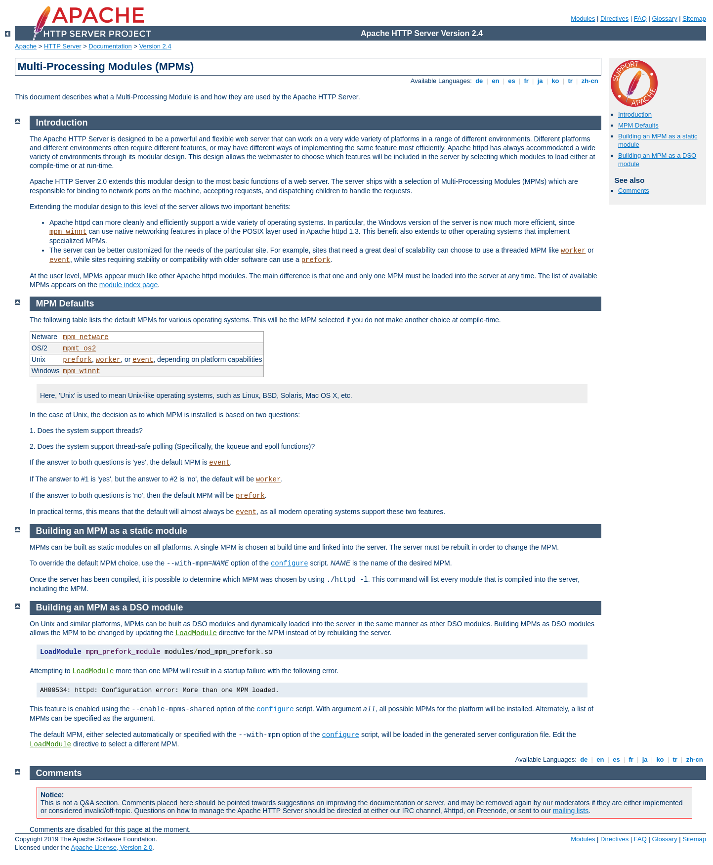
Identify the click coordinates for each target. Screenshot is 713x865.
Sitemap (694, 18)
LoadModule (196, 633)
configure (289, 563)
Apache (26, 46)
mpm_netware (85, 337)
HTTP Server (63, 46)
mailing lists (570, 811)
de (479, 81)
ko (555, 81)
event (59, 260)
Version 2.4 (155, 46)
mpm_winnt (68, 232)
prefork (316, 260)
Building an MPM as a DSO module (109, 607)
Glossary (664, 18)
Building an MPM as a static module (111, 531)
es (511, 81)
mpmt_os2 (79, 348)
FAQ (640, 18)
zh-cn (590, 81)
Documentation (109, 46)
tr (570, 81)
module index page (128, 285)
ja (540, 81)
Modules (583, 18)
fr (526, 81)
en (495, 81)
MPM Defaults (638, 125)
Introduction (635, 114)
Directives (614, 18)
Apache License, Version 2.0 (111, 847)
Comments (633, 190)
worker (573, 251)
